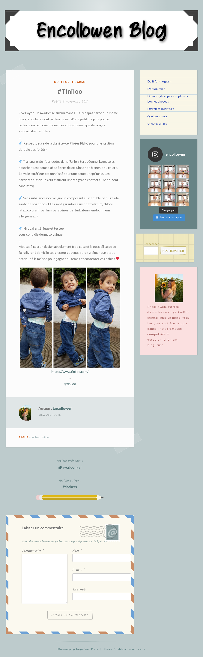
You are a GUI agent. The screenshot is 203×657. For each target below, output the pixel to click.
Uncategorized (157, 123)
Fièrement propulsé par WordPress (77, 649)
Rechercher (151, 244)
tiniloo (45, 437)
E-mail (78, 570)
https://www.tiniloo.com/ (69, 371)
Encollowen (62, 408)
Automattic (139, 649)
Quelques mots (157, 116)
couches (34, 437)
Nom (77, 551)
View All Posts (49, 414)
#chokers (70, 483)
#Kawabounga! (70, 463)
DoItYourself (156, 88)
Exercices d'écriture (160, 108)
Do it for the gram (70, 81)
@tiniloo (70, 384)
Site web (78, 589)
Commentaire (33, 551)
